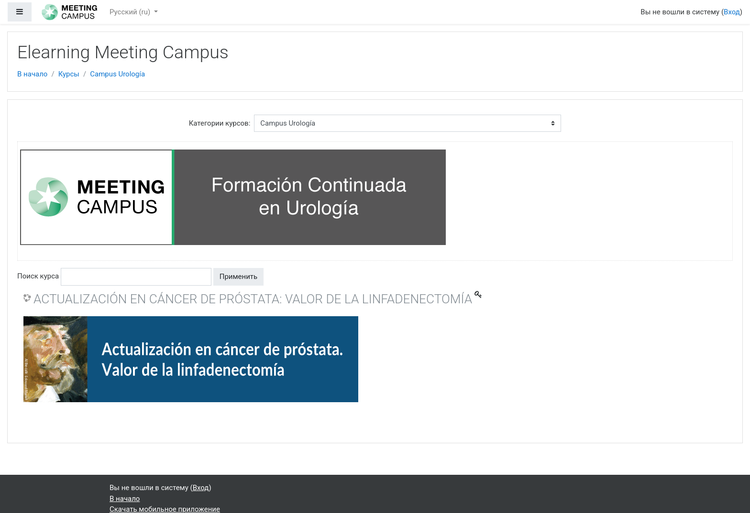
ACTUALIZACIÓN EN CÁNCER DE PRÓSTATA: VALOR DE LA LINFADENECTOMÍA (252, 299)
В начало (32, 74)
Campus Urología (117, 74)
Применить (239, 276)
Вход (732, 12)
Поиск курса (38, 276)
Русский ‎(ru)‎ (131, 12)
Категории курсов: (220, 123)
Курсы (68, 74)
